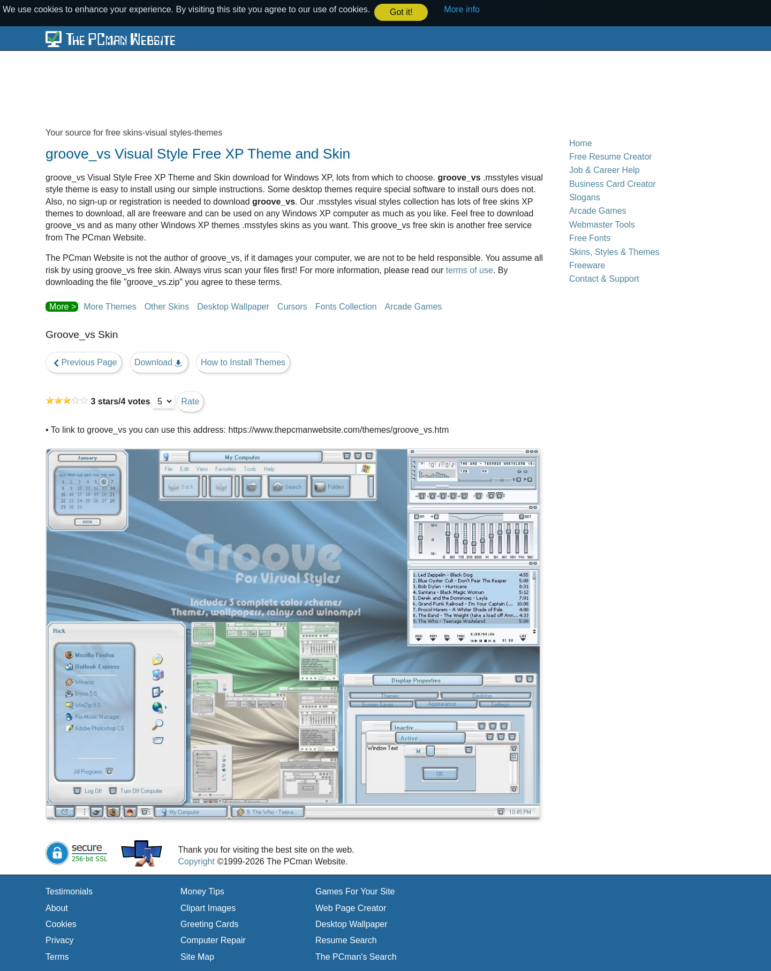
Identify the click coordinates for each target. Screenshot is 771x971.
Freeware (587, 264)
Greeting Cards (209, 923)
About (57, 907)
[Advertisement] (305, 88)
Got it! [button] (401, 12)
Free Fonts (589, 237)
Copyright (196, 860)
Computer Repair (213, 939)
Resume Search (346, 939)
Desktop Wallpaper (233, 306)
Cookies (61, 923)
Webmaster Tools (602, 224)
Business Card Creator (612, 183)
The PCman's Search (356, 956)
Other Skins (167, 306)
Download (159, 362)
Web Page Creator (350, 907)
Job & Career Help (604, 169)
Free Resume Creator (610, 156)
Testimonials (69, 890)
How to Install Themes (243, 361)
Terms (57, 956)
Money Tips (202, 890)
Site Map (197, 956)
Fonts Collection (346, 306)
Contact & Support (604, 278)
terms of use (469, 269)
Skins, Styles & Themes (614, 250)
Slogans (584, 196)
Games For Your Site (355, 890)
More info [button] (462, 9)
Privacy (59, 939)
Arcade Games (413, 306)
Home (580, 142)
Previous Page (83, 362)
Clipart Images (208, 907)
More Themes (110, 306)
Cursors (292, 306)
